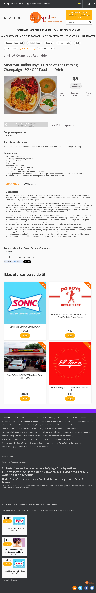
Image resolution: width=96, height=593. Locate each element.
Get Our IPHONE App (41, 30)
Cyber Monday (50, 443)
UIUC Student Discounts (29, 421)
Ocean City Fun (33, 425)
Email (9, 262)
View (25, 335)
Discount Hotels (62, 417)
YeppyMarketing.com (18, 462)
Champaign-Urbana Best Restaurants (77, 432)
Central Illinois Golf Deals (32, 428)
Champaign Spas (36, 443)
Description (12, 183)
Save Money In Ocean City (11, 439)
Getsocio (14, 580)
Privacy (43, 417)
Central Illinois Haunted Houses (52, 421)
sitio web (7, 254)
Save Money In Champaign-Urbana (57, 439)
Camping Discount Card (67, 30)
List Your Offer (19, 417)
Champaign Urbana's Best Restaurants (56, 436)
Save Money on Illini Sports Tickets (14, 443)
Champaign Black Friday (10, 432)
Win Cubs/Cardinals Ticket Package (20, 36)
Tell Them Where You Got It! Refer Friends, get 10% (79, 14)
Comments (30, 183)
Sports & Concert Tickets (11, 428)
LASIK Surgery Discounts (53, 428)
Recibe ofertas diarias (40, 3)
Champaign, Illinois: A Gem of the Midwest (32, 447)
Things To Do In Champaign (69, 443)
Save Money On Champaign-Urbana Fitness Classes (41, 432)
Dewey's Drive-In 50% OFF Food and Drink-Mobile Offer (25, 376)
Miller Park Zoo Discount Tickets (13, 425)
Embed (19, 262)
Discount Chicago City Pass (12, 436)
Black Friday (75, 425)
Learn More (22, 30)
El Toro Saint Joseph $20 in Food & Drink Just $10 (70, 388)
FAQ (36, 417)
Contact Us (72, 36)
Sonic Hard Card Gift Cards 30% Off (25, 326)
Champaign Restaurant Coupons (79, 421)
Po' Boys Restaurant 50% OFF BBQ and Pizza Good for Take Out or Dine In (70, 316)
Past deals (74, 417)
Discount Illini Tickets (9, 421)
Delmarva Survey (8, 447)
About (30, 417)
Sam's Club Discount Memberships (55, 425)
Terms (50, 417)
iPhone (83, 417)
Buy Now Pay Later (52, 36)
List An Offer (88, 36)
